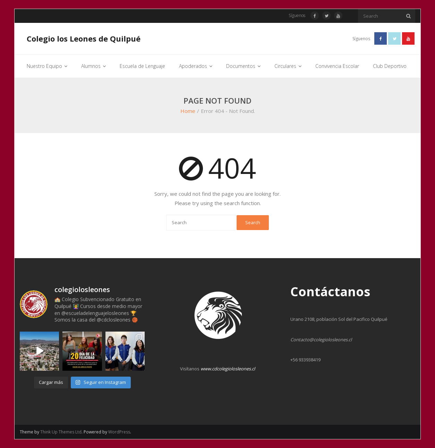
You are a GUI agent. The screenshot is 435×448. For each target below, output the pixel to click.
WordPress (119, 432)
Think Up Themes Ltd (61, 432)
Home (187, 110)
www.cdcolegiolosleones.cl (228, 369)
